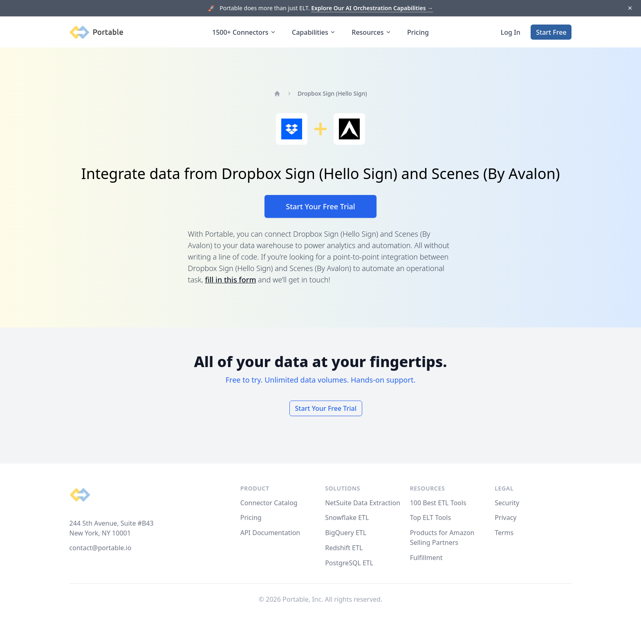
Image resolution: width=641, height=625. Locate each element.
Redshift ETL (344, 547)
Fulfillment (426, 557)
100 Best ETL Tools (438, 502)
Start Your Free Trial (320, 206)
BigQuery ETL (345, 532)
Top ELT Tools (430, 517)
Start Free (551, 32)
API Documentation (270, 532)
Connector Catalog (269, 502)
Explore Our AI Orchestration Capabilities (372, 8)
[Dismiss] (630, 8)
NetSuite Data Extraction (362, 502)
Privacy (505, 517)
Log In (510, 32)
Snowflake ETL (347, 517)
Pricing (418, 32)
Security (507, 502)
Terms (504, 532)
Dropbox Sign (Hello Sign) (332, 93)
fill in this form (230, 279)
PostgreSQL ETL (349, 562)
